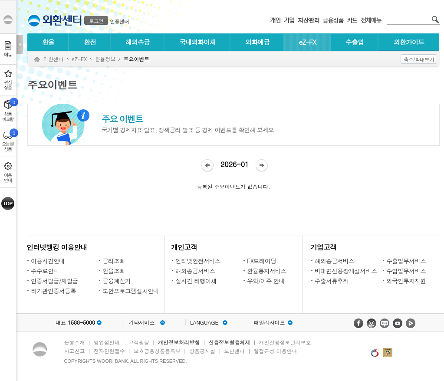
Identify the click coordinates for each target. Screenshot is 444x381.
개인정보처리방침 (179, 342)
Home (37, 59)
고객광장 (138, 342)
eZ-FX (307, 41)
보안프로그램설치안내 (130, 290)
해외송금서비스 (195, 270)
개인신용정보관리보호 (285, 342)
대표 (75, 322)
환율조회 (113, 270)
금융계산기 (116, 280)
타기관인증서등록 (53, 290)
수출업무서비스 (406, 260)
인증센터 (119, 21)
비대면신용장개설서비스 (346, 270)
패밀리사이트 (269, 322)
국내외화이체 (197, 41)
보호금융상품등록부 (157, 351)
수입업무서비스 (406, 270)
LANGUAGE (204, 322)
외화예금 (257, 41)
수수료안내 (45, 270)
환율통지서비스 (266, 270)
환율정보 (105, 58)
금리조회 (113, 260)
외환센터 (53, 58)
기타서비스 (142, 322)
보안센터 (234, 351)
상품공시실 (202, 351)
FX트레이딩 (261, 260)
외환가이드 (409, 41)
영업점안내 (107, 342)
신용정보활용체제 (229, 342)
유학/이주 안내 (266, 280)
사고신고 (74, 351)
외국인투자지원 (406, 280)
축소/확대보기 (419, 59)
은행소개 (74, 342)
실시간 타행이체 (196, 280)
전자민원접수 (109, 351)
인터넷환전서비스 (197, 260)
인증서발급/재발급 (54, 280)
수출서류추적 (332, 280)
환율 (48, 41)
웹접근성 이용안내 (275, 351)
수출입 (354, 41)
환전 (90, 41)
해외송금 (137, 41)
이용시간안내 (48, 260)
